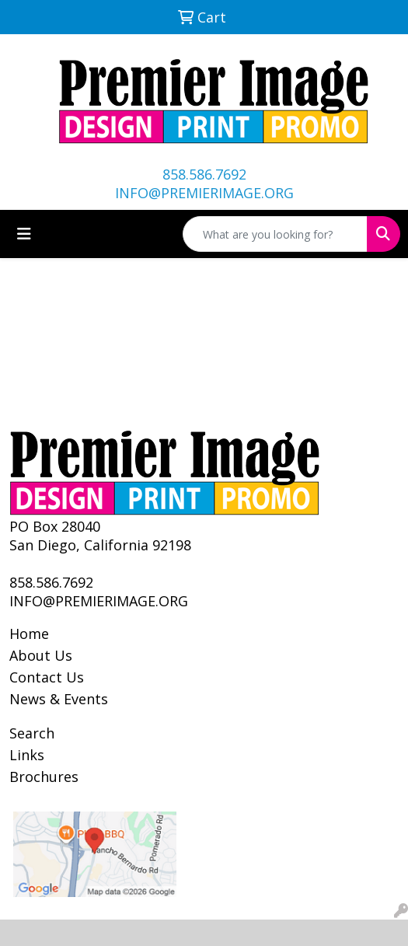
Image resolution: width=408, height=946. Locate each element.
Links (26, 754)
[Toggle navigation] (24, 234)
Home (29, 633)
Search (31, 733)
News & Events (58, 698)
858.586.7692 (204, 174)
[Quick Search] (275, 234)
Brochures (43, 776)
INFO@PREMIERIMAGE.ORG (204, 192)
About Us (40, 655)
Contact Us (46, 677)
